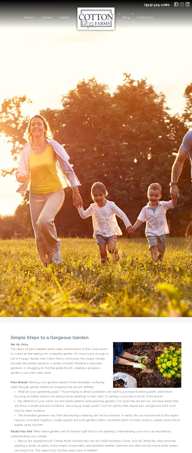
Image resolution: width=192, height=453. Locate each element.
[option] (96, 158)
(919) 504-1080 (157, 5)
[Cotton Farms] (96, 19)
